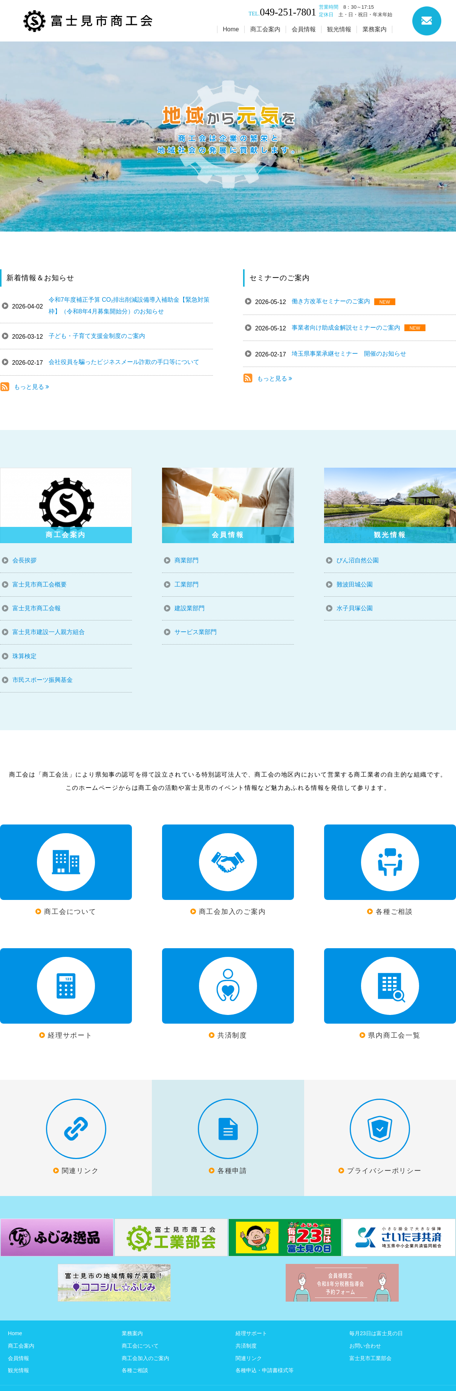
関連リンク (249, 1358)
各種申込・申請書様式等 (265, 1370)
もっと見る (31, 387)
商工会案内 (21, 1346)
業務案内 (132, 1333)
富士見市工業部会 (370, 1358)
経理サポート (251, 1333)
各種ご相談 (135, 1370)
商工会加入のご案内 (145, 1358)
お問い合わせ (365, 1346)
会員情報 (18, 1358)
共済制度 (246, 1346)
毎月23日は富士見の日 (376, 1333)
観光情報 (18, 1370)
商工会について (140, 1346)
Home (15, 1333)
